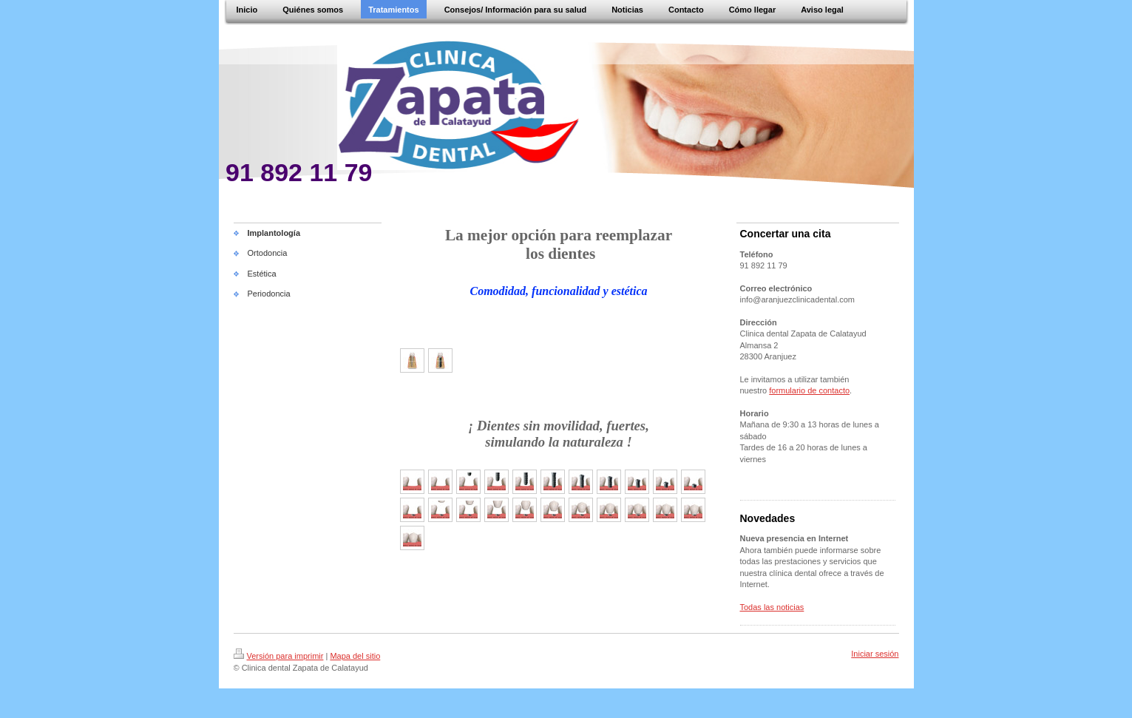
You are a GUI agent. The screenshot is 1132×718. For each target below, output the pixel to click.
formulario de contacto (809, 390)
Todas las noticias (772, 607)
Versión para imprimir (279, 655)
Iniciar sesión (874, 653)
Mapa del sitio (355, 655)
